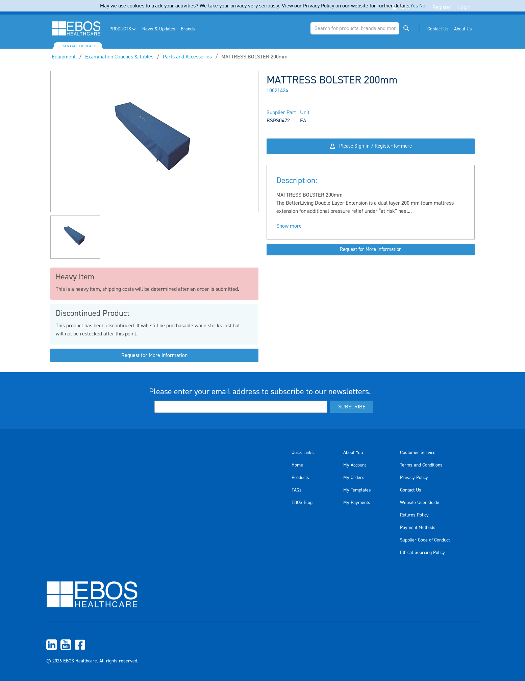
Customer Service (417, 453)
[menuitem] (123, 29)
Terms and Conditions (421, 465)
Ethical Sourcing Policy (422, 553)
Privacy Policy (414, 478)
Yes (414, 5)
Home (297, 465)
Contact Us (410, 490)
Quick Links (303, 453)
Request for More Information (154, 355)
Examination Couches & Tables (119, 56)
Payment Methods (417, 528)
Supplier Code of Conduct (425, 540)
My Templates (357, 490)
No (422, 5)
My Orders (354, 478)
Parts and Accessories (187, 56)
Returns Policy (414, 515)
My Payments (356, 503)
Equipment (64, 56)
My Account (354, 465)
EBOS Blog (302, 503)
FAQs (297, 490)
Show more (289, 232)
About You (353, 453)
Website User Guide (419, 503)
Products (300, 478)
